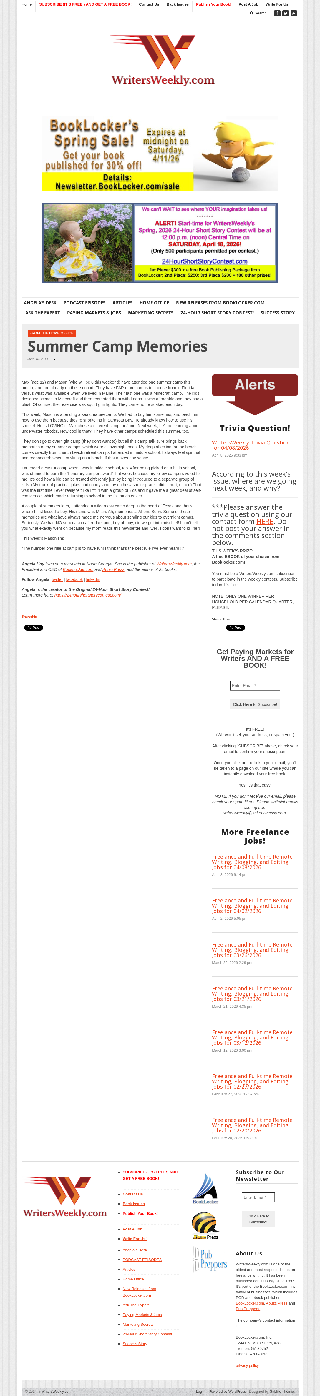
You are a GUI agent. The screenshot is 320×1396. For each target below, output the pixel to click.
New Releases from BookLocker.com (220, 303)
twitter (57, 579)
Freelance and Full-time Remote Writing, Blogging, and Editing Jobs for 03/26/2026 (252, 950)
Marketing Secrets (150, 313)
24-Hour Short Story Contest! (217, 313)
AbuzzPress (113, 569)
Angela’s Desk (40, 303)
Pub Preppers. (248, 1309)
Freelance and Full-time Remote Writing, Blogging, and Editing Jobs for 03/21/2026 (252, 993)
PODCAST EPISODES (84, 303)
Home (27, 4)
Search (258, 13)
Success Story (278, 313)
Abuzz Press (277, 1303)
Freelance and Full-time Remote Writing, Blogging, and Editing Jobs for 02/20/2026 (252, 1125)
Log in (201, 1392)
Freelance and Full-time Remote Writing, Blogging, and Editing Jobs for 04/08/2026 (252, 862)
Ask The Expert (42, 313)
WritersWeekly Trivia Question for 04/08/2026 (251, 445)
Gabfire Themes (282, 1392)
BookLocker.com (78, 569)
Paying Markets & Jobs (94, 313)
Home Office (154, 303)
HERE (264, 521)
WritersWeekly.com (174, 564)
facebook (74, 579)
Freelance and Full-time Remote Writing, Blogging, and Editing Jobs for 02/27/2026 (252, 1081)
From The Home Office (52, 333)
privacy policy (247, 1365)
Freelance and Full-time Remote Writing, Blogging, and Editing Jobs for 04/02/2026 (252, 905)
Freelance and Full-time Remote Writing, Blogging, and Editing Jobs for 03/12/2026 (252, 1037)
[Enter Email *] (255, 686)
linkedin (93, 579)
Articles (122, 303)
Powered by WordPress (227, 1392)
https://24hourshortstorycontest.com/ (87, 595)
